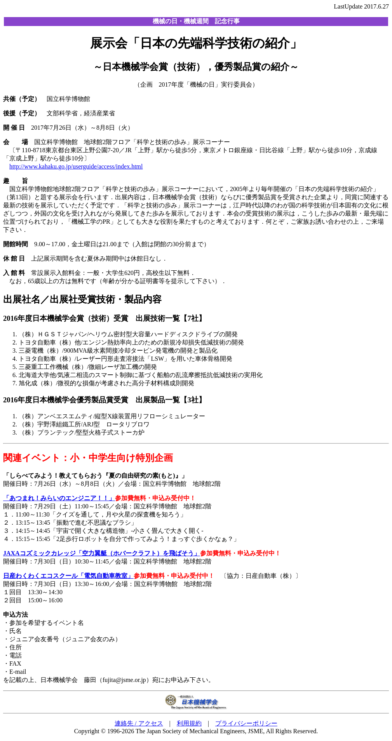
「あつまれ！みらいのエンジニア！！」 (59, 498)
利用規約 (189, 723)
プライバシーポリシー (246, 723)
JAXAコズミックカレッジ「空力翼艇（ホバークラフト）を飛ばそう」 (101, 553)
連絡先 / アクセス (139, 723)
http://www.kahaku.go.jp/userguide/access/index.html (76, 166)
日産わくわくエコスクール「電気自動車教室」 (68, 575)
